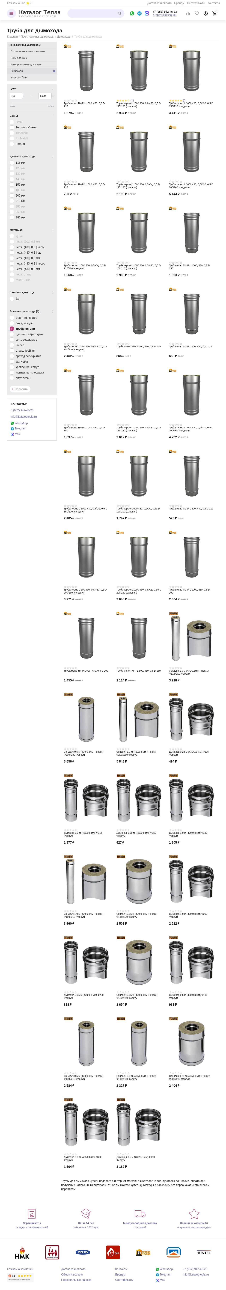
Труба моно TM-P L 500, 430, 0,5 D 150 (191, 346)
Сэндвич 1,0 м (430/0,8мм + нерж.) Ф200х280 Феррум (136, 753)
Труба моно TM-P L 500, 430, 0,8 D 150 (138, 670)
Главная (12, 36)
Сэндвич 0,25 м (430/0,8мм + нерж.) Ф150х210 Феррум (136, 996)
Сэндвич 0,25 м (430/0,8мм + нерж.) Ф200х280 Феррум (189, 1077)
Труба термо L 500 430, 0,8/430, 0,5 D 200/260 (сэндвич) (85, 591)
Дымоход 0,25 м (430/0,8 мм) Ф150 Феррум (136, 834)
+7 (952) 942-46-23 (165, 11)
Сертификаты (196, 3)
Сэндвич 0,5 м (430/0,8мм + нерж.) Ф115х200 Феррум (136, 1077)
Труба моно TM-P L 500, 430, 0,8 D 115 (138, 346)
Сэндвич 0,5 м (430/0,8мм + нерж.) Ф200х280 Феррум (83, 753)
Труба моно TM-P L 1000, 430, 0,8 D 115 (84, 105)
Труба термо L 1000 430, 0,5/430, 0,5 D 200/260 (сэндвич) (191, 429)
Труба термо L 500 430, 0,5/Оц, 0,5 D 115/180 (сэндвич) (85, 267)
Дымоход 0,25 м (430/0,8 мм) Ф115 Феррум (189, 753)
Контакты (214, 3)
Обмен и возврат (72, 1274)
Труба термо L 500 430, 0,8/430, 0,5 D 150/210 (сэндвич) (85, 348)
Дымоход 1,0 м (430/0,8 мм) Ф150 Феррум (188, 834)
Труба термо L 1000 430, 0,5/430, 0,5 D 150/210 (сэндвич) (138, 267)
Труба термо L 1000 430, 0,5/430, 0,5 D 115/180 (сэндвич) (138, 429)
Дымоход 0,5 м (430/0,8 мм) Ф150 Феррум (135, 1158)
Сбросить (20, 389)
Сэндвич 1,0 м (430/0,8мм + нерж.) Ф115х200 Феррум (189, 672)
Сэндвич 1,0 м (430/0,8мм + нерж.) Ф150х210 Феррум (83, 915)
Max (15, 433)
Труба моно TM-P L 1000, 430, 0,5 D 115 (84, 186)
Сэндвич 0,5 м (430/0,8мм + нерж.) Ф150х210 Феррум (83, 1077)
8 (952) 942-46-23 (22, 410)
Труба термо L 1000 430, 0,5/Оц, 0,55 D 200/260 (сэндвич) (138, 591)
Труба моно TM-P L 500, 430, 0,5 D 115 (191, 508)
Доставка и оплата (159, 3)
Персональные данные (76, 1279)
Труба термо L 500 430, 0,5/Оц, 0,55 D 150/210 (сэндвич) (138, 510)
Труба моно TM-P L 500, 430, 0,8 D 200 (86, 670)
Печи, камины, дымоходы (37, 36)
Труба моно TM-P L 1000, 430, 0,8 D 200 (189, 591)
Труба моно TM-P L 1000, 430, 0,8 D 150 (189, 267)
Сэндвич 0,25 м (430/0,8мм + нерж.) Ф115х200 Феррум (136, 915)
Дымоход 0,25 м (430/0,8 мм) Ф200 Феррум (83, 996)
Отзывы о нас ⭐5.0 (20, 3)
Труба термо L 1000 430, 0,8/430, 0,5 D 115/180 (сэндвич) (138, 105)
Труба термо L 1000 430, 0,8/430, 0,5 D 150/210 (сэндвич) (191, 105)
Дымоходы (64, 36)
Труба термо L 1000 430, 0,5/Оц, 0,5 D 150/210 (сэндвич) (85, 510)
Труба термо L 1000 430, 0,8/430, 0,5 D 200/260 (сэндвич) (191, 186)
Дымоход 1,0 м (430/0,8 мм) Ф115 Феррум (83, 834)
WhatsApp (19, 423)
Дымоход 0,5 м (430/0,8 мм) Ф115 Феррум (188, 996)
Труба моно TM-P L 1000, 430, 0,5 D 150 (84, 429)
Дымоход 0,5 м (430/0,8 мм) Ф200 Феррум (83, 1158)
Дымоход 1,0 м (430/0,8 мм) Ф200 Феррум (188, 915)
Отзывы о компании (20, 1269)
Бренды (179, 3)
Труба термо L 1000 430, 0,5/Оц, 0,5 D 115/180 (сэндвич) (138, 186)
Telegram (18, 428)
